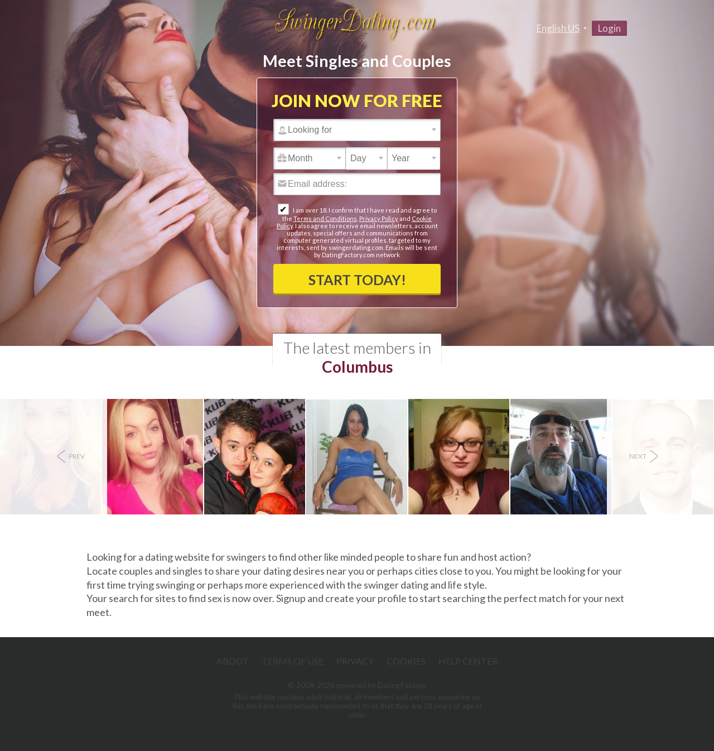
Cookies (406, 661)
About (232, 661)
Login (609, 28)
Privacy (355, 661)
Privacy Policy (378, 218)
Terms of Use (293, 661)
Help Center (468, 661)
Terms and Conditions (325, 218)
